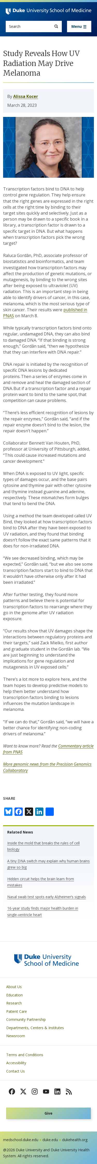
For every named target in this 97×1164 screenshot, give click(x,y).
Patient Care (16, 1011)
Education (14, 995)
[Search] (56, 26)
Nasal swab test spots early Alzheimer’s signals (46, 896)
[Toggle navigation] (79, 26)
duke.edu (50, 1139)
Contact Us (15, 1071)
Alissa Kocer (25, 96)
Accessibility (16, 1062)
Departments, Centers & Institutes (35, 1027)
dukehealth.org (75, 1139)
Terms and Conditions (24, 1054)
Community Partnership (26, 1019)
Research (14, 1003)
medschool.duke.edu (20, 1139)
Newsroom (15, 1035)
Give (48, 1113)
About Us (14, 986)
